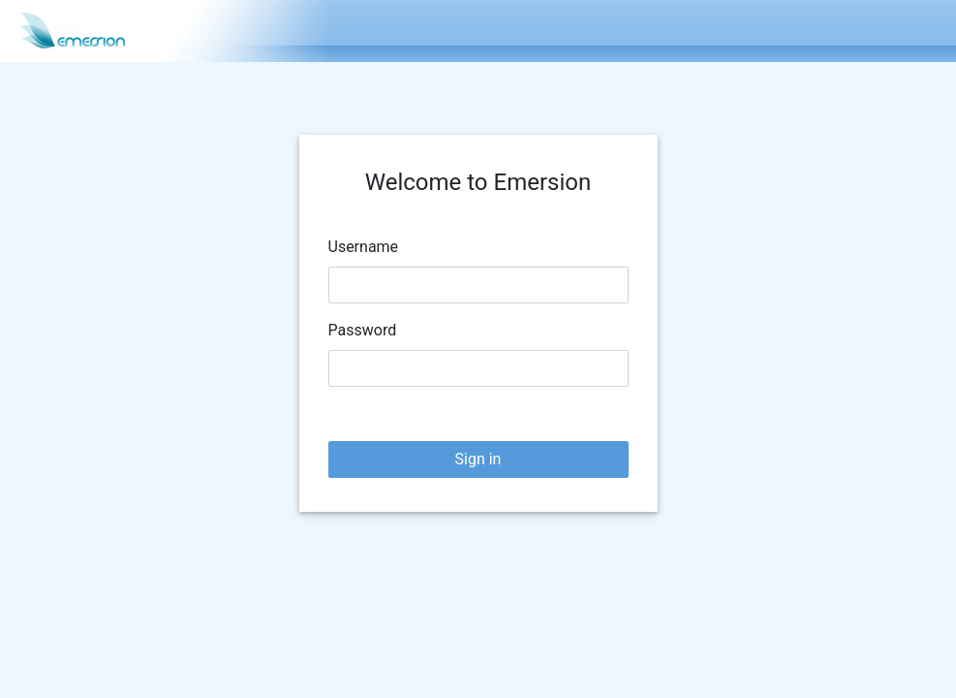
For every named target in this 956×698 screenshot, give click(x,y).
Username (363, 247)
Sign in (478, 459)
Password (362, 330)
